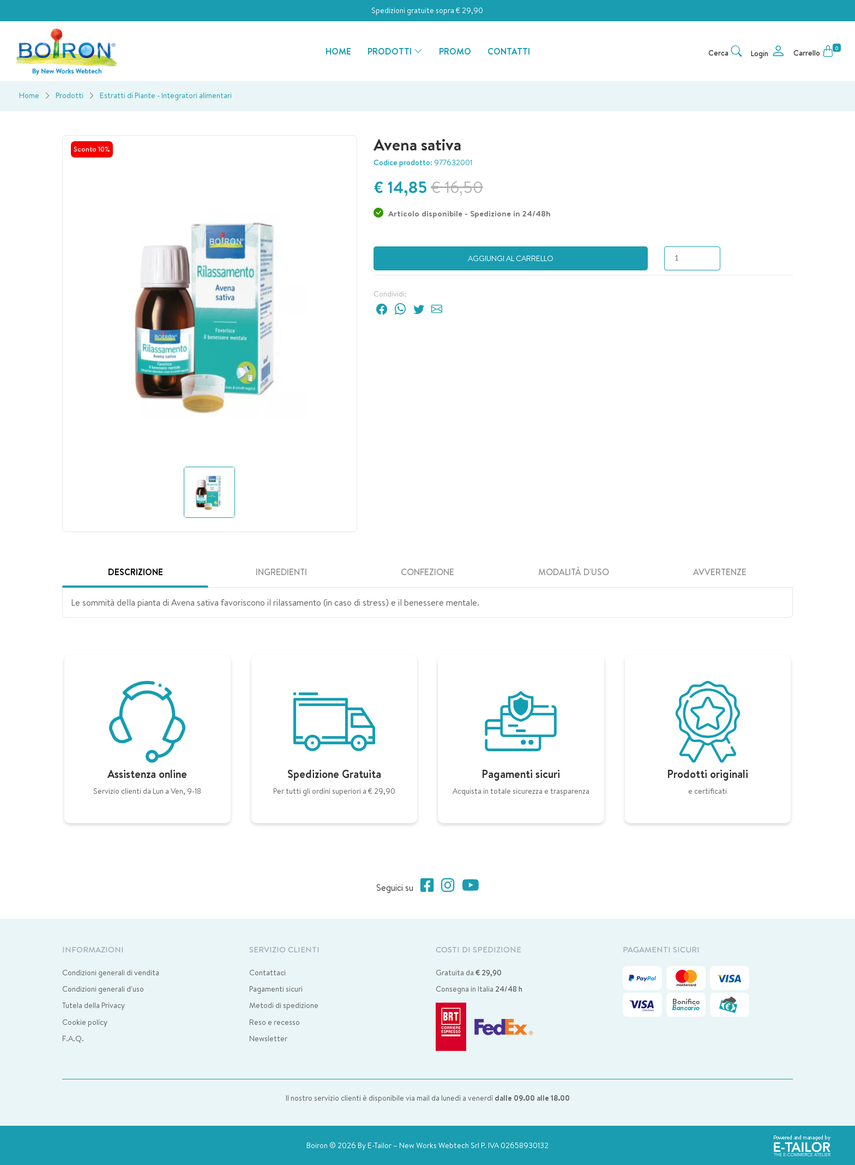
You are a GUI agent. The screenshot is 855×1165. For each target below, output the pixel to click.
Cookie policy (84, 1022)
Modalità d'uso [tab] (573, 572)
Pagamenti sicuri (276, 988)
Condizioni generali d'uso (103, 988)
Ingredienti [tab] (281, 572)
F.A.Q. (73, 1038)
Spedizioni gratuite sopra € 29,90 (427, 10)
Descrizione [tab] (135, 572)
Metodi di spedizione (283, 1005)
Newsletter (268, 1038)
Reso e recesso (274, 1022)
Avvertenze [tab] (719, 572)
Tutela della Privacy (93, 1005)
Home (29, 95)
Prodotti (69, 95)
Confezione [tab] (427, 572)
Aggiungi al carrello (510, 258)
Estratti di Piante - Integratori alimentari (166, 95)
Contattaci (267, 972)
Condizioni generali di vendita (110, 972)
